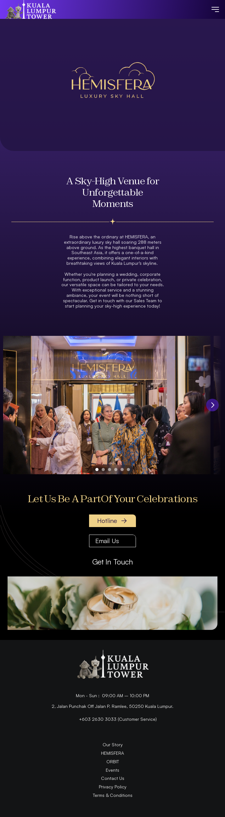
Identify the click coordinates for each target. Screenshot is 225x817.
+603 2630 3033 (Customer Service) (118, 719)
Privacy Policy (113, 786)
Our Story (113, 744)
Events (112, 770)
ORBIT (112, 761)
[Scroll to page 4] (116, 469)
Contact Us (112, 778)
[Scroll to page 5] (122, 469)
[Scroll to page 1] (96, 469)
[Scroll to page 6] (129, 469)
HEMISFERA (112, 753)
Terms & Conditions (112, 795)
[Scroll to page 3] (109, 469)
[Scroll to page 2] (103, 469)
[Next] (212, 405)
